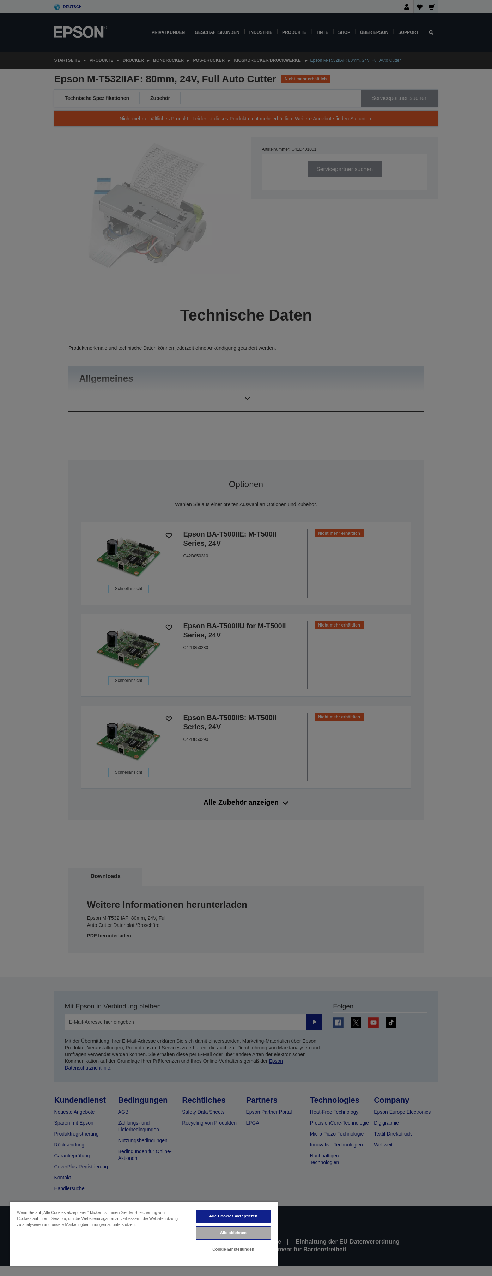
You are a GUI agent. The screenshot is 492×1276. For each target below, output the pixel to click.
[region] (144, 1234)
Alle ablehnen (233, 1232)
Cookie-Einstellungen (233, 1249)
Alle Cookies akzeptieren (233, 1216)
